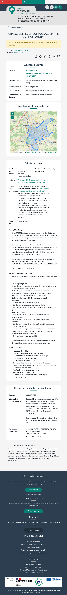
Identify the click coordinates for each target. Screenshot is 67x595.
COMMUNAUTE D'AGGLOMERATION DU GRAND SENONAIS (40, 73)
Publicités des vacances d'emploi (32, 544)
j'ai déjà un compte (33, 494)
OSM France (52, 152)
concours (6, 2)
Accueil (20, 14)
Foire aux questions (33, 547)
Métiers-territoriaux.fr (34, 564)
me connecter (33, 511)
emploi (27, 2)
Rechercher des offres (33, 542)
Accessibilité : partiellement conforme (33, 553)
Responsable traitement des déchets (31, 182)
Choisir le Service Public (33, 567)
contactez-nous (33, 530)
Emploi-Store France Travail (33, 573)
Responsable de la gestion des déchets (32, 180)
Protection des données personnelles (33, 550)
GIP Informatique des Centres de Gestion (40, 590)
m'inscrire (33, 490)
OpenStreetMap (32, 152)
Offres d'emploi (30, 14)
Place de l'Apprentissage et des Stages (33, 570)
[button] (12, 113)
